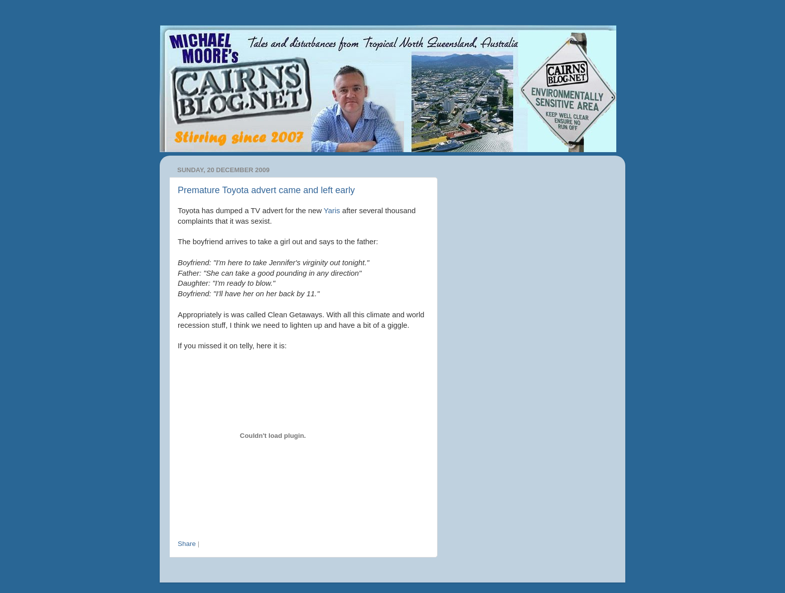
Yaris (332, 211)
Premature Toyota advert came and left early (266, 190)
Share (187, 543)
